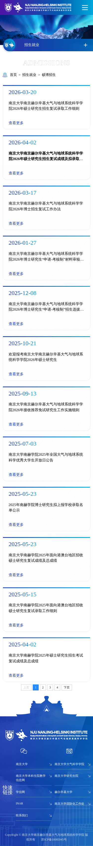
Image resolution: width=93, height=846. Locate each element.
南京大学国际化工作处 (69, 803)
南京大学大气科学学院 (69, 764)
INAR (19, 803)
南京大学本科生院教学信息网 (31, 778)
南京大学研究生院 (66, 776)
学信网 (20, 792)
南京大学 (22, 764)
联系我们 (22, 815)
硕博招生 (49, 75)
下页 (67, 687)
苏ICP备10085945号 (54, 839)
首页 (13, 75)
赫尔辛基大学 (63, 792)
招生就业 (29, 75)
